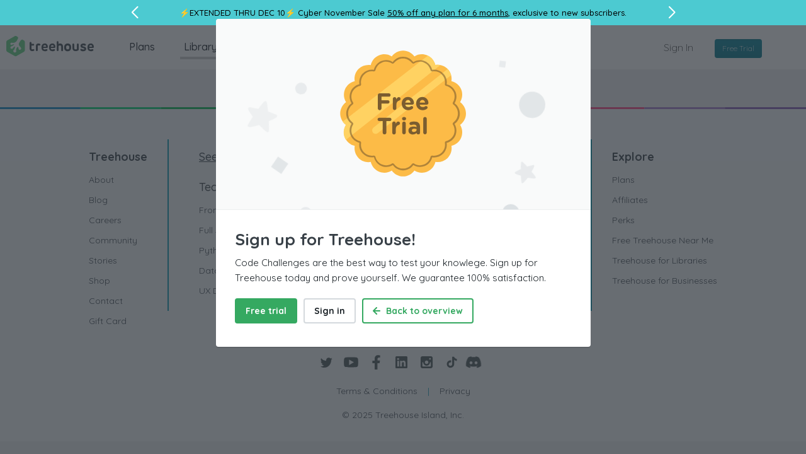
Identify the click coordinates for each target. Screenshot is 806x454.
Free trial (266, 311)
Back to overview (418, 311)
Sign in (329, 311)
